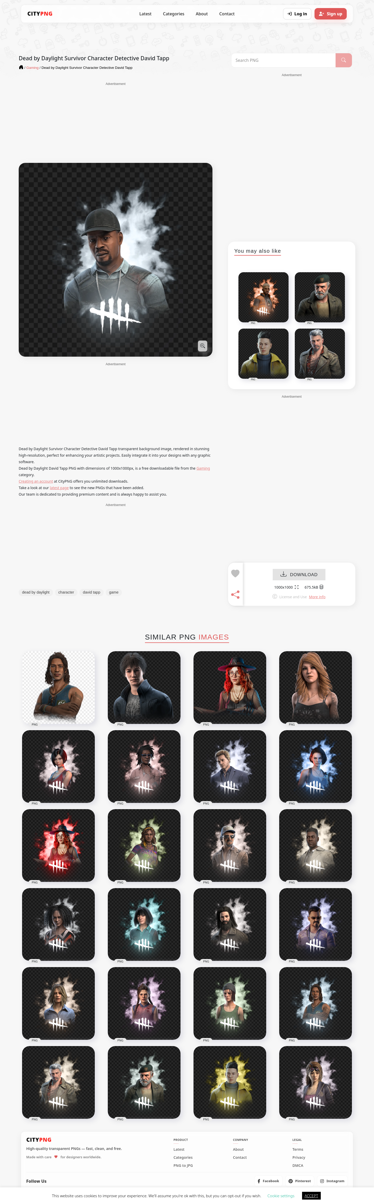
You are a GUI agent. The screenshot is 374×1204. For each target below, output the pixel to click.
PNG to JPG (183, 1165)
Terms (297, 1149)
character (66, 592)
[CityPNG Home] (40, 13)
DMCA (297, 1165)
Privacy (298, 1157)
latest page (59, 487)
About (202, 14)
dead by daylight (36, 592)
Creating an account (36, 481)
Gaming (203, 468)
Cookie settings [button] (281, 1195)
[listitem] (268, 1181)
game (113, 592)
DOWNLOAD (299, 574)
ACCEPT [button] (311, 1195)
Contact (227, 14)
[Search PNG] (283, 60)
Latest (145, 14)
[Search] (344, 60)
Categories (173, 14)
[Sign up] (331, 13)
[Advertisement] (115, 122)
